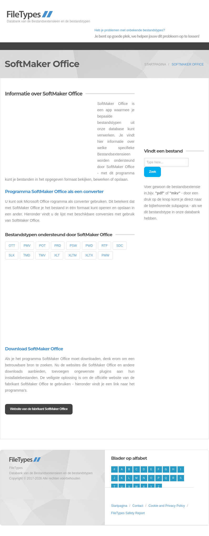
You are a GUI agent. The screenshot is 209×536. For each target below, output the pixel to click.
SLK (12, 255)
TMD (26, 255)
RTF (104, 245)
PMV (27, 245)
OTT (12, 245)
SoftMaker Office (188, 64)
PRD (57, 245)
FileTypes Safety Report (128, 513)
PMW (105, 255)
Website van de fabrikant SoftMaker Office (39, 409)
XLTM (72, 255)
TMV (42, 255)
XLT (57, 255)
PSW (73, 245)
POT (42, 245)
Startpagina (155, 64)
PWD (89, 245)
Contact (137, 506)
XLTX (89, 255)
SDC (119, 245)
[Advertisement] (49, 137)
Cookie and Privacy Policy (167, 506)
